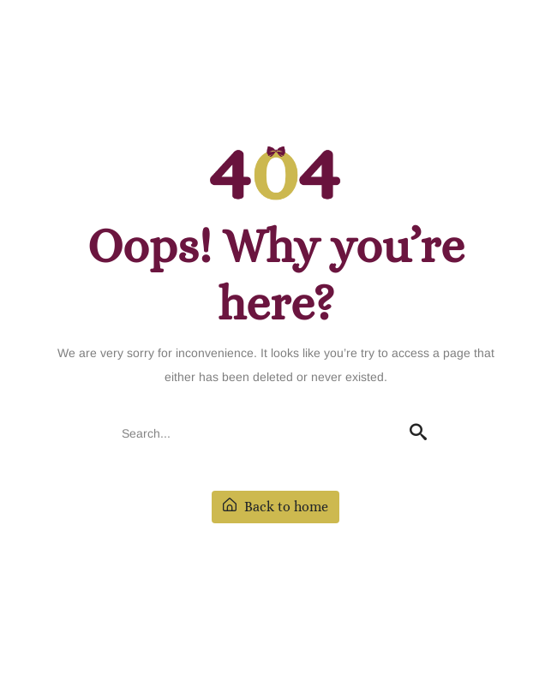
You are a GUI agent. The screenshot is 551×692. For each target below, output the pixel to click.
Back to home (275, 506)
